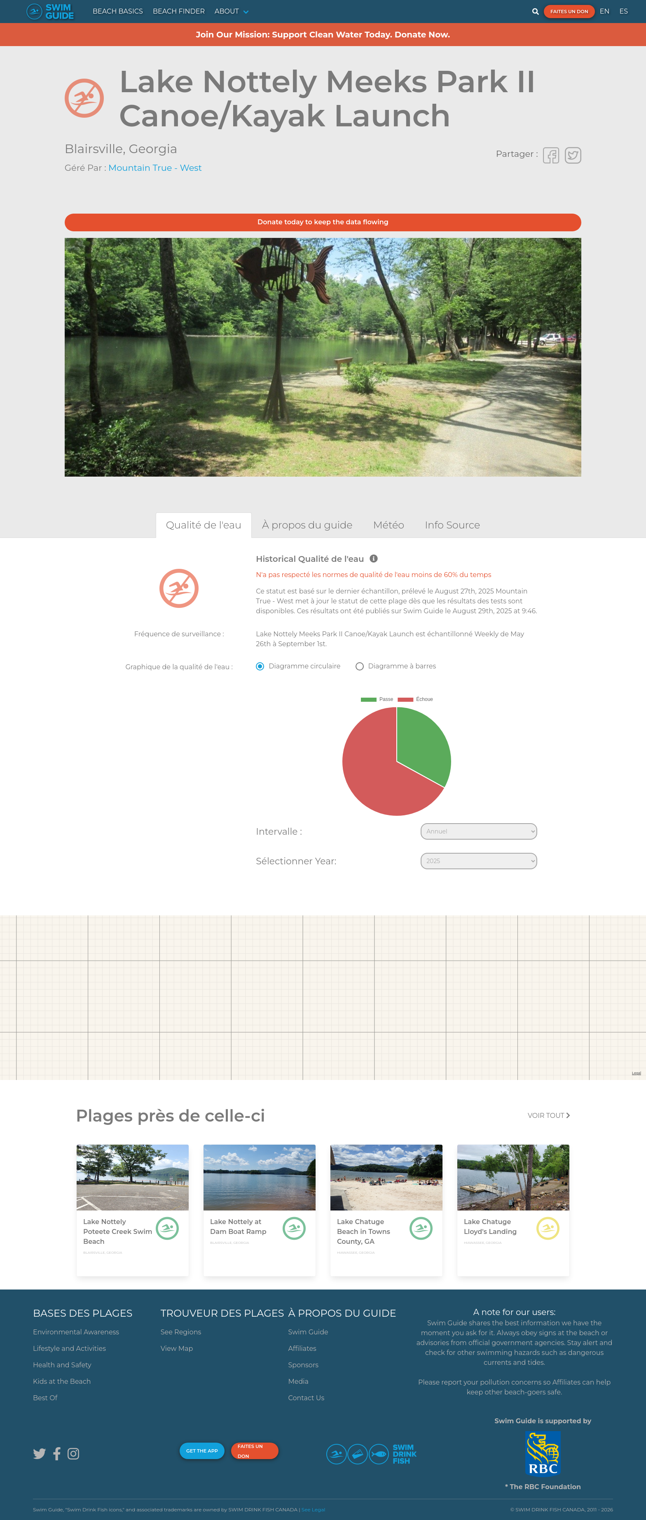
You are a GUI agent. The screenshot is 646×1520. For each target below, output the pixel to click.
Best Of (45, 1398)
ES (623, 11)
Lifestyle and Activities (69, 1348)
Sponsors (303, 1365)
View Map (177, 1348)
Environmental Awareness (76, 1332)
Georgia (153, 148)
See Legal (313, 1509)
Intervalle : (279, 831)
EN (605, 11)
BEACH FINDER (179, 11)
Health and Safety (62, 1365)
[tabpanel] (323, 714)
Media (298, 1381)
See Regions (181, 1332)
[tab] (204, 525)
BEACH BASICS (118, 11)
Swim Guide (308, 1332)
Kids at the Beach (62, 1381)
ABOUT (227, 11)
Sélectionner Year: (296, 861)
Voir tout (549, 1116)
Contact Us (306, 1398)
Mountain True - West (155, 168)
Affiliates (302, 1348)
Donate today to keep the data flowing (323, 222)
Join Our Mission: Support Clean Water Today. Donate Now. (323, 35)
